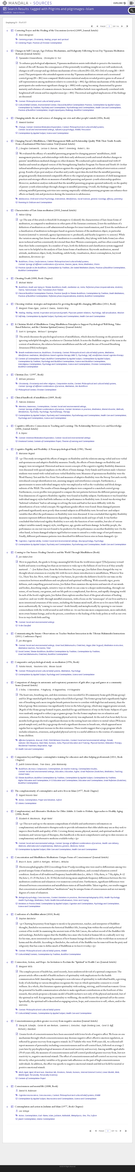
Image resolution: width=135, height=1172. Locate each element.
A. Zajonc (23, 433)
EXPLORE (119, 3)
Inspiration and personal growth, (54, 312)
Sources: (8, 13)
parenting (118, 198)
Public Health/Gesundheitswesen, (59, 900)
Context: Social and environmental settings (73, 437)
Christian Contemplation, (101, 364)
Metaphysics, (76, 1115)
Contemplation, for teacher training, (63, 768)
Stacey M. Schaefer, (28, 1025)
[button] (131, 3)
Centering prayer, (26, 39)
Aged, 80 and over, (37, 1072)
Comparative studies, (65, 383)
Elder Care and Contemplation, (59, 849)
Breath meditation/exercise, (30, 352)
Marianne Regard (27, 453)
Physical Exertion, (97, 743)
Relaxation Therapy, (113, 743)
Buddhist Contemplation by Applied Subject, (64, 358)
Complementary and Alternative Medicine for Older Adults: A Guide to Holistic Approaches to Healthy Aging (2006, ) (69, 813)
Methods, (120, 409)
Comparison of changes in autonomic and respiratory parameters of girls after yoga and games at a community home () (68, 684)
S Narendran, (33, 689)
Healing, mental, (33, 312)
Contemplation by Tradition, (29, 107)
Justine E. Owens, (48, 308)
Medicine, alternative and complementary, (36, 846)
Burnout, (32, 768)
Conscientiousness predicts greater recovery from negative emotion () (56, 1020)
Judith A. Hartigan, (42, 861)
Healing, (22, 312)
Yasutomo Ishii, (41, 666)
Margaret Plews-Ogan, (29, 308)
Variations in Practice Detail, (29, 903)
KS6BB (64, 950)
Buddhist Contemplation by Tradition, (61, 651)
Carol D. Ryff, (108, 1025)
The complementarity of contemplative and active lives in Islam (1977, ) (56, 790)
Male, (117, 1072)
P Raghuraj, (46, 689)
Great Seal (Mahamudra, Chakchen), (70, 645)
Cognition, (23, 541)
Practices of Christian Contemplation (47, 42)
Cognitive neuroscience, (29, 1095)
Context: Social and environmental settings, (37, 129)
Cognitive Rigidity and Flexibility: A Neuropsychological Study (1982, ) (53, 449)
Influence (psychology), (65, 129)
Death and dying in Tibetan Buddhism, (44, 287)
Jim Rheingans (25, 640)
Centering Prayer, (25, 42)
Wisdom (120, 312)
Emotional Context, (25, 441)
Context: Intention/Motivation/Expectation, (44, 127)
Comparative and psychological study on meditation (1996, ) (47, 662)
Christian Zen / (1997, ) (29, 374)
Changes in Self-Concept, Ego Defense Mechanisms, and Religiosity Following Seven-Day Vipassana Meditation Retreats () (69, 52)
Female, (110, 740)
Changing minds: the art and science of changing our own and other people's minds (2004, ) (62, 117)
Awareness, (32, 406)
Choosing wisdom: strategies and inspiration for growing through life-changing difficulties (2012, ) (65, 303)
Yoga (50, 745)
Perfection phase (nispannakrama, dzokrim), (104, 287)
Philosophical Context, (27, 389)
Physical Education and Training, (76, 743)
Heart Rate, (43, 743)
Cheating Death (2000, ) (33, 278)
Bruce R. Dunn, (26, 861)
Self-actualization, (109, 312)
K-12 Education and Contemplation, (63, 780)
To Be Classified (24, 625)
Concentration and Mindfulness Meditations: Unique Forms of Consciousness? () (61, 857)
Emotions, (61, 1072)
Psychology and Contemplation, (55, 364)
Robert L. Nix (84, 148)
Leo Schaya (24, 1111)
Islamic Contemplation (27, 803)
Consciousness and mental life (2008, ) (36, 1086)
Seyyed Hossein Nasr (28, 795)
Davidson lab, (51, 1072)
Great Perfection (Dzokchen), (92, 771)
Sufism (59, 800)
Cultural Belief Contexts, (27, 104)
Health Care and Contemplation (92, 316)
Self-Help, (22, 316)
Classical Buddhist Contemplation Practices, (74, 104)
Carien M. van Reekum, (48, 1025)
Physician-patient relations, (79, 312)
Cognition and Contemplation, (81, 903)
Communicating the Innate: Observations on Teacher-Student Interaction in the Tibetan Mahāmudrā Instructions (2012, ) (70, 635)
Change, (22, 127)
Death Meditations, (116, 293)
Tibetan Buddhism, (38, 651)
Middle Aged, (24, 1075)
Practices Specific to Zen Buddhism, (32, 267)
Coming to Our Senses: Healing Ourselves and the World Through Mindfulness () (57, 552)
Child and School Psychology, (42, 198)
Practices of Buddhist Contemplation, (33, 110)
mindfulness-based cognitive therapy (107, 355)
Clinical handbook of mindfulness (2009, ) (38, 397)
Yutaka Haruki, (26, 666)
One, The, (86, 1115)
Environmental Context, (47, 104)
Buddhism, (23, 261)
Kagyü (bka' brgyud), (95, 645)
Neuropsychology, (86, 541)
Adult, (21, 1072)
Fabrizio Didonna (27, 402)
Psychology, (97, 312)
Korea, (81, 264)
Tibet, (39, 289)
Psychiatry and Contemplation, (53, 107)
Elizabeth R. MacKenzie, (30, 818)
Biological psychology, (28, 897)
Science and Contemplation (58, 133)
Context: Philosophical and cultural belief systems (39, 101)
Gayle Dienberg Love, (91, 1025)
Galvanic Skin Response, (29, 743)
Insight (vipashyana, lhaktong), (61, 110)
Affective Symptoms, (27, 740)
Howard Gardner (26, 122)
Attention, (23, 406)
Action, (21, 800)
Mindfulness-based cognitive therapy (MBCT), (58, 355)
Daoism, (68, 264)
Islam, (51, 1115)
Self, (90, 355)
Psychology (99, 541)
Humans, (52, 743)
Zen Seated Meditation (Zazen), (82, 267)
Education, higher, (72, 771)
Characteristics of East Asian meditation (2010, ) (45, 210)
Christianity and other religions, (42, 383)
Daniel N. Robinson (28, 1090)
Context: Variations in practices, (78, 409)
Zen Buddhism (81, 386)
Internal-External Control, (91, 1072)
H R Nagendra (73, 689)
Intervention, (60, 198)
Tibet (48, 648)
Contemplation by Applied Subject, (107, 104)
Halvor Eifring (25, 214)
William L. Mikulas (60, 861)
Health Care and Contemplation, (108, 107)
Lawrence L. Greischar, (70, 1025)
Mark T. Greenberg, (68, 148)
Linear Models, (108, 1072)
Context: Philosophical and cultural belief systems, (83, 127)
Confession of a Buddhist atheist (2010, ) (37, 914)
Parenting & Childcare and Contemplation (35, 202)
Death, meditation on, (71, 287)
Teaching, (119, 771)
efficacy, (110, 198)
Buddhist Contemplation (84, 110)
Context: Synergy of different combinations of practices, (42, 264)
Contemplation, (43, 406)
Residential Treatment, (28, 745)
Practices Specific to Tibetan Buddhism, (70, 293)
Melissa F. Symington (47, 331)
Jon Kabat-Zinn (26, 556)
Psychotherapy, (56, 411)
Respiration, (42, 745)
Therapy (66, 411)
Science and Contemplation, (79, 364)
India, (82, 287)
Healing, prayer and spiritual (56, 39)
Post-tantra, (41, 648)
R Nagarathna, (60, 689)
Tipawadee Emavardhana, (31, 58)
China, (31, 261)
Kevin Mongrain (26, 34)
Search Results (19, 13)
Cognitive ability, (35, 541)
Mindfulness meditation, (29, 355)
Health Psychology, (112, 897)
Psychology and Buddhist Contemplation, (58, 361)
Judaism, (58, 1115)
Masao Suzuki (55, 666)
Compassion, (41, 768)
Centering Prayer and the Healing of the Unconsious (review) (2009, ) (56, 30)
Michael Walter (26, 282)
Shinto (97, 264)
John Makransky (59, 764)
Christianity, (39, 39)
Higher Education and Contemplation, (33, 780)
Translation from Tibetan (52, 289)
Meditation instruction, (113, 645)
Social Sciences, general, (88, 198)
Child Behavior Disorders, (59, 740)
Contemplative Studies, (88, 768)
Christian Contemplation (46, 389)
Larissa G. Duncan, (49, 148)
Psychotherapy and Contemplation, (81, 107)
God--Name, (43, 1115)
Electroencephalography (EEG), (91, 897)
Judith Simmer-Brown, (29, 764)
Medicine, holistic (77, 846)
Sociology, (102, 198)
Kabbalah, (66, 1115)
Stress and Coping (81, 900)
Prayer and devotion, (47, 800)
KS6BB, (78, 129)
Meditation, (89, 264)
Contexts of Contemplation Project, (32, 358)
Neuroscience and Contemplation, (60, 1098)
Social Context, (24, 651)
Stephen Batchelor (27, 918)
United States (24, 774)
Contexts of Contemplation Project (32, 1078)
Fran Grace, (45, 764)
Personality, (34, 1075)
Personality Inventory (49, 1075)
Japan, (75, 264)
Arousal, (39, 740)
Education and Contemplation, (90, 780)
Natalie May (62, 308)
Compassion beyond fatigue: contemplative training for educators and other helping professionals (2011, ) (68, 758)
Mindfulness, (71, 198)
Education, (59, 771)
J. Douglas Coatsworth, (29, 148)
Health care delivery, (110, 843)
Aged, (26, 1072)
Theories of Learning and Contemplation (78, 441)
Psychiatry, (34, 411)
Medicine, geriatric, (62, 846)
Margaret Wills (25, 966)
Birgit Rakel (47, 818)
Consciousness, (44, 897)
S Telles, (23, 689)
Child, (45, 740)
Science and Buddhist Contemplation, (90, 361)
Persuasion (86, 129)
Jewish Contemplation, (27, 1119)
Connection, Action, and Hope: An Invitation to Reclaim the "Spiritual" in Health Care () (65, 962)
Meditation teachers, (27, 648)
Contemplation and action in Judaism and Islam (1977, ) (49, 1106)
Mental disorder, (109, 409)
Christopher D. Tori (52, 58)
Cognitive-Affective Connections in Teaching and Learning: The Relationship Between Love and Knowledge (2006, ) (68, 427)
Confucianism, (40, 261)
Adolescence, (24, 198)
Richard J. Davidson (27, 1029)
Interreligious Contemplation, (30, 364)
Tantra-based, (31, 289)
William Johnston (27, 379)
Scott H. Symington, (28, 331)
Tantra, (22, 289)
